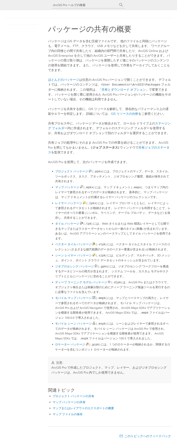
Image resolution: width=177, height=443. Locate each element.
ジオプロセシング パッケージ (74, 266)
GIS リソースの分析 (124, 113)
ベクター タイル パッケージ (73, 244)
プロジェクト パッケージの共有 (73, 395)
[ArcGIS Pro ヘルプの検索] (85, 5)
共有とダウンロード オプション (124, 89)
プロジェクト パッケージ (71, 171)
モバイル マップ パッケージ (73, 298)
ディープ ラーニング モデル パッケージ (81, 282)
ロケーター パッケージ (70, 344)
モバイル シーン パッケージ (73, 323)
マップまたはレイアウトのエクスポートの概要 (83, 408)
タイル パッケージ (67, 223)
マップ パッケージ (67, 187)
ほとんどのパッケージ (63, 80)
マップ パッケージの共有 (69, 402)
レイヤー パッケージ (68, 203)
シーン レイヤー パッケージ (73, 255)
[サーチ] (121, 5)
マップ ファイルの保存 (68, 414)
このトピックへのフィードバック (147, 436)
